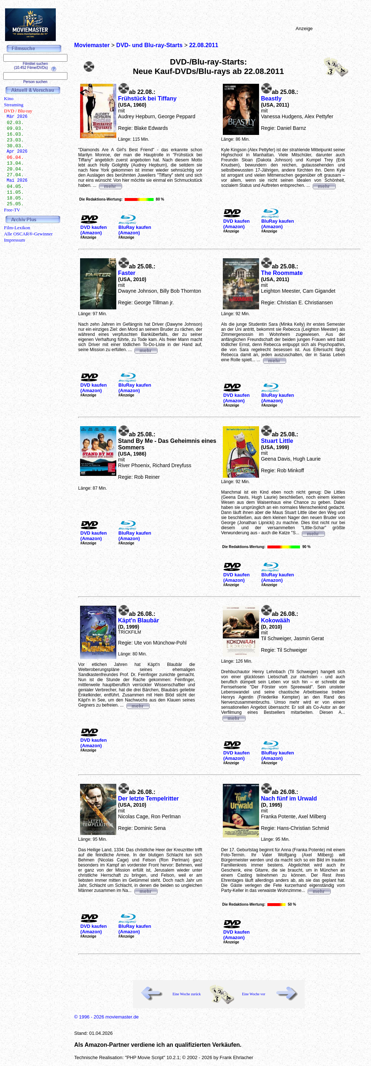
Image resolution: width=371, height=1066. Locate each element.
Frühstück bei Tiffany (147, 98)
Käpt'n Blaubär (138, 620)
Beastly (271, 98)
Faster (127, 273)
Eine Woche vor (253, 994)
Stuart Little (277, 441)
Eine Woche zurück (186, 994)
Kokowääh (275, 620)
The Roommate (282, 273)
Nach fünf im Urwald (289, 798)
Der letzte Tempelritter (148, 798)
